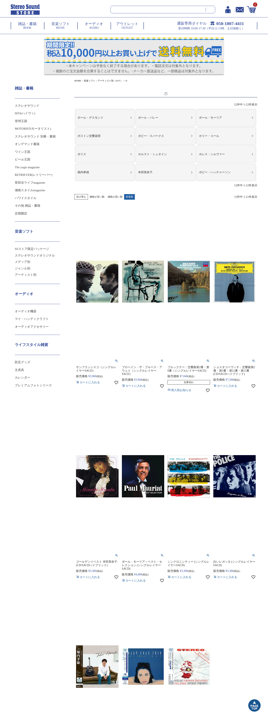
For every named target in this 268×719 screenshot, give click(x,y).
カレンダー (22, 377)
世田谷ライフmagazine (30, 182)
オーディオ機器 (25, 311)
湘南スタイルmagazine (30, 190)
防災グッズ (22, 362)
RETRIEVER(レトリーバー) (33, 174)
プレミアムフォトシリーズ (33, 385)
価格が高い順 (115, 192)
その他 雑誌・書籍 (27, 205)
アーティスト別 (25, 274)
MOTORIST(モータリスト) (33, 128)
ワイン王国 (22, 151)
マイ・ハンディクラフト (32, 319)
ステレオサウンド (27, 105)
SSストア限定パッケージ (32, 249)
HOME (77, 80)
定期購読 (21, 213)
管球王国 (21, 121)
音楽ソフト (89, 80)
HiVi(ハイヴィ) (25, 113)
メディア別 (22, 261)
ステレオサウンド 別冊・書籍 (35, 136)
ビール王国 (22, 159)
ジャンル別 (22, 268)
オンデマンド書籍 (27, 144)
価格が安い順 (97, 192)
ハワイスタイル (25, 198)
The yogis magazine (27, 167)
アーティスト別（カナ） (110, 80)
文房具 (19, 370)
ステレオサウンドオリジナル (35, 255)
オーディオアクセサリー (32, 326)
